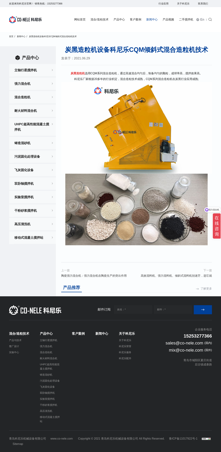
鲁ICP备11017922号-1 (183, 438)
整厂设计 (14, 346)
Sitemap (18, 443)
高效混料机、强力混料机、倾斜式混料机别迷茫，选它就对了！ (176, 282)
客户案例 (135, 19)
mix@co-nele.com (186, 350)
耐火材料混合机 (25, 111)
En (202, 19)
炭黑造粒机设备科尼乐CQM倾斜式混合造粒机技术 (53, 36)
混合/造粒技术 (99, 19)
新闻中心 (152, 19)
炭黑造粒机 (78, 73)
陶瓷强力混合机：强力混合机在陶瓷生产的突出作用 (94, 281)
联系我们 (203, 3)
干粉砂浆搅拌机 (25, 210)
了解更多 (206, 294)
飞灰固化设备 (24, 170)
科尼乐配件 (125, 358)
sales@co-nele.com (184, 343)
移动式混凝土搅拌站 (28, 237)
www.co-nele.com (61, 438)
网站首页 (80, 19)
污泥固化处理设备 (27, 156)
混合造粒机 (22, 97)
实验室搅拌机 (24, 197)
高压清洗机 (22, 224)
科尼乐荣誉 (125, 346)
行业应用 (164, 3)
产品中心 (119, 19)
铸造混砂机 (22, 143)
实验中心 (14, 352)
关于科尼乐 (183, 3)
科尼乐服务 (125, 352)
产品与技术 (15, 340)
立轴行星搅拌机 (25, 70)
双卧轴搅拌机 (24, 183)
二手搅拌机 (186, 19)
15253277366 (54, 3)
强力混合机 (22, 83)
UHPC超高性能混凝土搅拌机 (31, 126)
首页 (11, 36)
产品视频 (168, 19)
